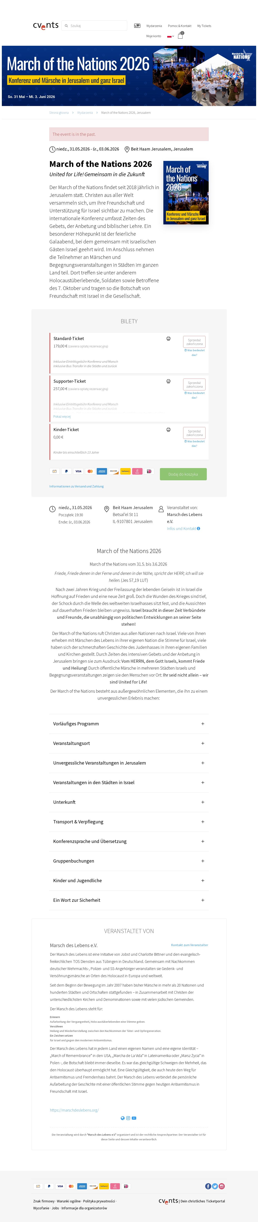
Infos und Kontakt (183, 528)
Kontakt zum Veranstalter (189, 945)
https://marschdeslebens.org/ (74, 1110)
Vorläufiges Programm (76, 723)
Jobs (55, 1208)
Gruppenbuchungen (73, 861)
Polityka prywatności (99, 1201)
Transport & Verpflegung (78, 821)
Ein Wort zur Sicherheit (76, 900)
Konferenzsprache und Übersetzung (90, 841)
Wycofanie (41, 1208)
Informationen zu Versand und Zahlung (76, 486)
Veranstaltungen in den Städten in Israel (93, 782)
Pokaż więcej (62, 416)
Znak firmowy (43, 1201)
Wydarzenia (85, 112)
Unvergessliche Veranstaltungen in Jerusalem (100, 763)
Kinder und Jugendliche (77, 880)
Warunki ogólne (69, 1201)
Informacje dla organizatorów (84, 1208)
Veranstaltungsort (72, 743)
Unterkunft (64, 802)
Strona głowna (59, 112)
